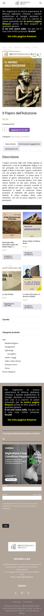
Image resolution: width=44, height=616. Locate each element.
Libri (10, 47)
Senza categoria (8, 371)
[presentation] (20, 516)
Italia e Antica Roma (13, 361)
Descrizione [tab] (10, 144)
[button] (4, 3)
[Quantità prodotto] (5, 129)
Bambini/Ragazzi (11, 343)
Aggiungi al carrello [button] (9, 304)
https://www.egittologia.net (22, 577)
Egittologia (17, 47)
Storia (7, 368)
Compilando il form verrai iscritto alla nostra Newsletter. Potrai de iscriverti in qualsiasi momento (19, 506)
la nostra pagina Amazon (22, 403)
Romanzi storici (11, 364)
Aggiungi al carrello (19, 130)
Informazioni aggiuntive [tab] (29, 144)
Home (4, 47)
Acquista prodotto (8, 257)
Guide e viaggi (10, 357)
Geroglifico (27, 47)
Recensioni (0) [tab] (11, 149)
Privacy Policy (27, 602)
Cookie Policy (16, 602)
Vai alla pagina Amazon (22, 36)
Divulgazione (10, 347)
